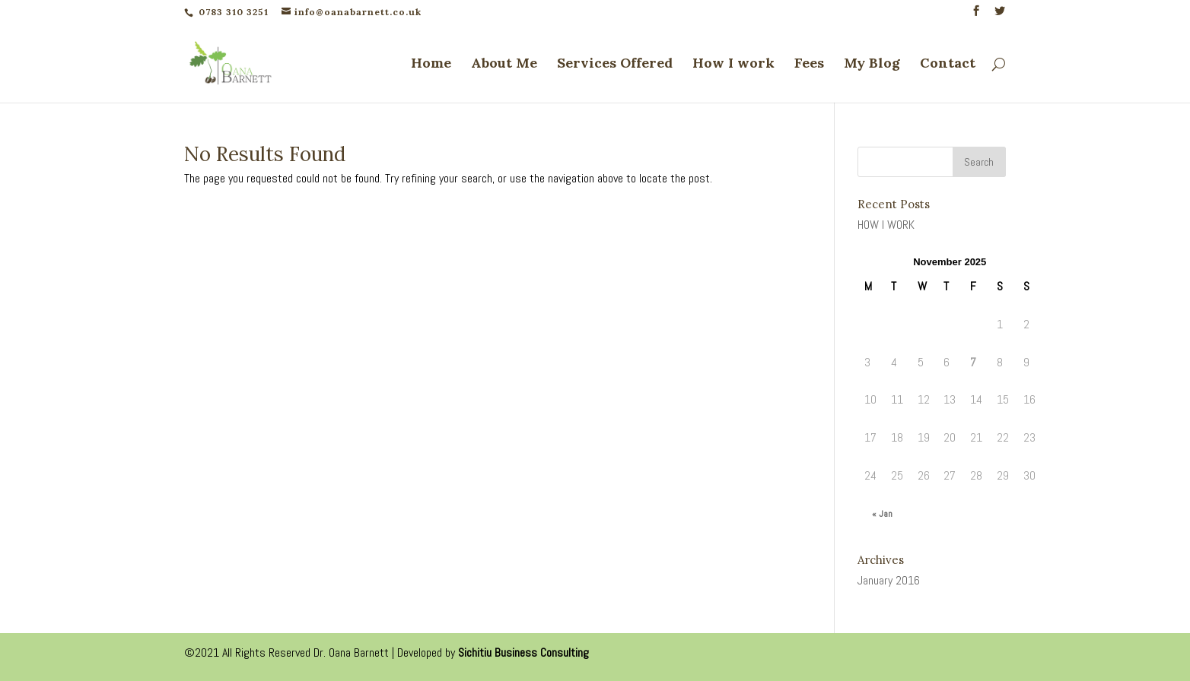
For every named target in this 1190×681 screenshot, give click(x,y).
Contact (947, 64)
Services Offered (615, 64)
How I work (733, 64)
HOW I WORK (886, 225)
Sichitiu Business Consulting (523, 652)
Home (431, 64)
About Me (504, 64)
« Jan (882, 514)
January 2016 (889, 580)
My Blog (872, 64)
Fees (809, 64)
